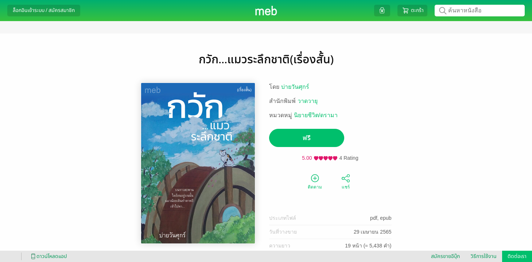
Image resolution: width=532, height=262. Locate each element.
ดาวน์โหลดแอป (48, 256)
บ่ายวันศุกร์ (295, 87)
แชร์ (345, 181)
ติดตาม (315, 181)
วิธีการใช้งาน (484, 256)
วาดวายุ (308, 101)
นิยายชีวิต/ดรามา (316, 115)
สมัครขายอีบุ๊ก (445, 256)
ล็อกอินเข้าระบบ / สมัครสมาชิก (44, 10)
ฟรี (307, 138)
